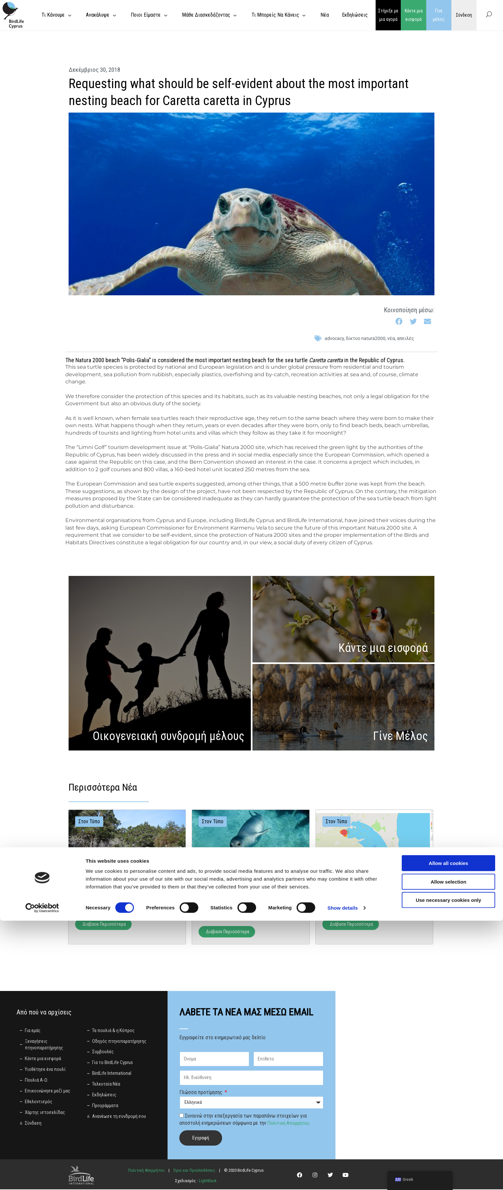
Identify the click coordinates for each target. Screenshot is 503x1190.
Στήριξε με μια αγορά (388, 15)
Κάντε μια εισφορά (413, 15)
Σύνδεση (464, 15)
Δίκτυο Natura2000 (365, 338)
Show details (343, 1177)
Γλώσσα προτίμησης (201, 1093)
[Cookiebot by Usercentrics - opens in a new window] (42, 1177)
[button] (399, 322)
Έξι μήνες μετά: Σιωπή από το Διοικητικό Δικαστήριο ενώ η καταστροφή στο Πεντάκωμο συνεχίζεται (248, 902)
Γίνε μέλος (439, 15)
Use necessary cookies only (448, 1169)
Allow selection (448, 1151)
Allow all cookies (448, 1132)
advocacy (334, 338)
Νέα (391, 338)
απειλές (405, 338)
